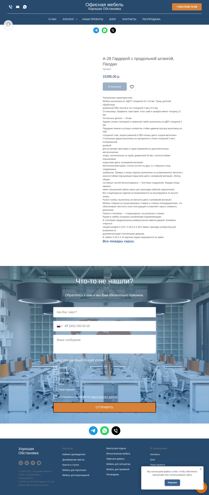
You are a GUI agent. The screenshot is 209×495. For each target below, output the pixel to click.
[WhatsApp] (25, 7)
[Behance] (27, 463)
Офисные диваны (115, 459)
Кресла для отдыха (116, 448)
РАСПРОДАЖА (151, 19)
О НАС (53, 19)
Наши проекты (157, 465)
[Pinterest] (33, 463)
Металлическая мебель (118, 453)
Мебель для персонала (74, 470)
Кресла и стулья (70, 465)
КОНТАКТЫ (129, 19)
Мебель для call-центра (118, 464)
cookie (174, 471)
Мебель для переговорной (75, 475)
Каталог (68, 448)
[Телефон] (113, 30)
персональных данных (104, 396)
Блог (152, 459)
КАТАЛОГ (69, 19)
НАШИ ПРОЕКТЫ (92, 19)
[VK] (21, 463)
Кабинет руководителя (73, 454)
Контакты (155, 454)
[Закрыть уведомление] (201, 469)
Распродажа (112, 474)
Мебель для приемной (117, 469)
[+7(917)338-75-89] (10, 7)
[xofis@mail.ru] (17, 7)
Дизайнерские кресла (73, 459)
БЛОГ (112, 19)
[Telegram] (96, 30)
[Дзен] (39, 463)
